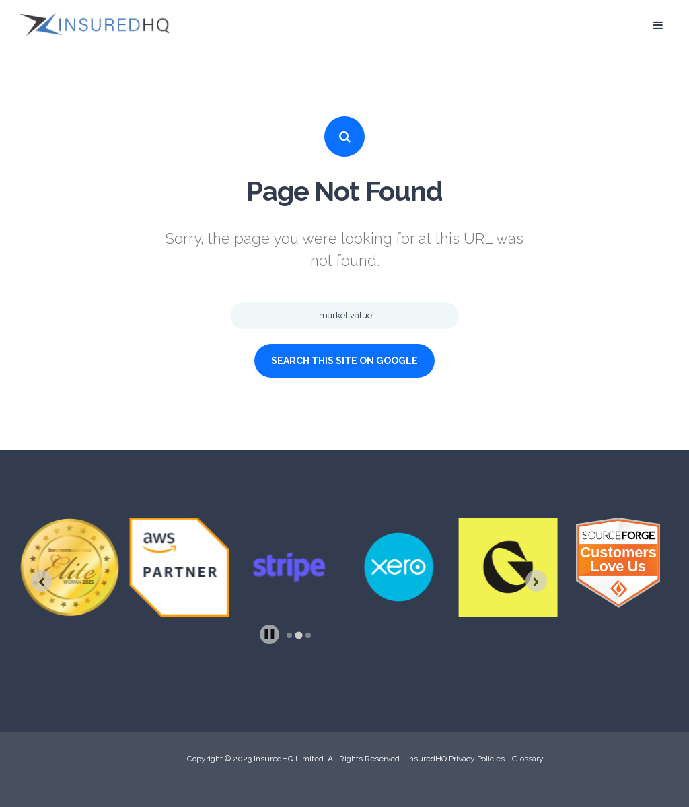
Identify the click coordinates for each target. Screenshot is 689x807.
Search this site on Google (344, 360)
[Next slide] (536, 581)
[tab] (289, 635)
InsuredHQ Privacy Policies (456, 758)
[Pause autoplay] (269, 634)
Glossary (528, 758)
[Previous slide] (41, 581)
